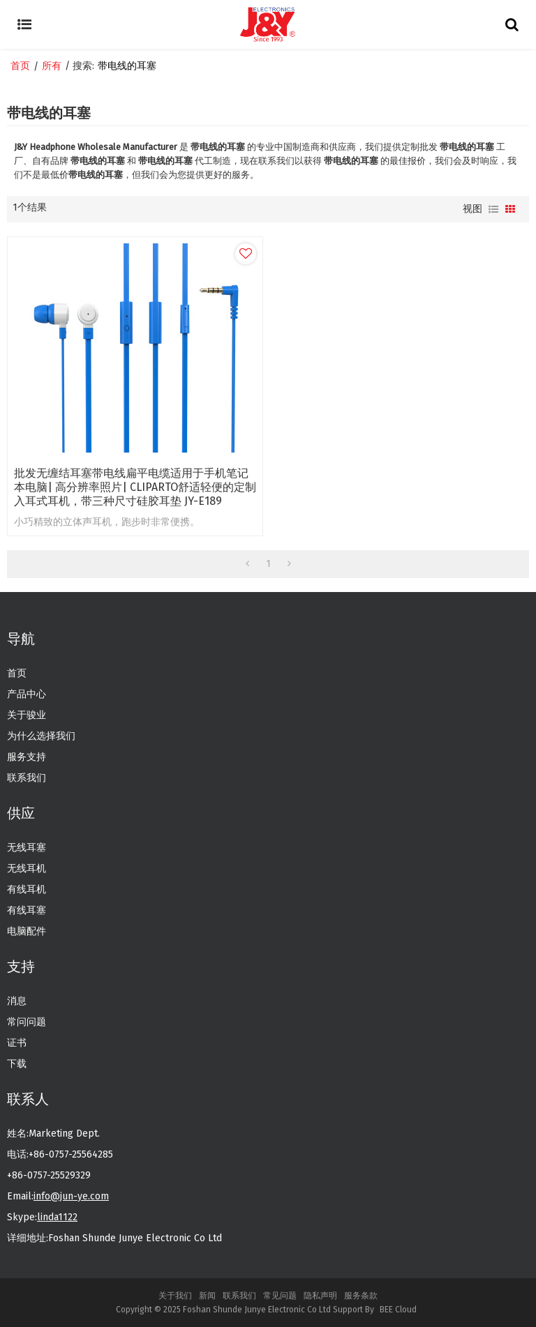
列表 (493, 209)
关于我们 (175, 1296)
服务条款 (361, 1296)
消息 (17, 1001)
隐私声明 (320, 1296)
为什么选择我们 (41, 736)
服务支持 (26, 757)
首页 (20, 66)
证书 (17, 1043)
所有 (51, 66)
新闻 (207, 1296)
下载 (17, 1064)
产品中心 (26, 694)
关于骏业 (26, 715)
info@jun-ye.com (71, 1196)
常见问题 (280, 1296)
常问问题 (26, 1022)
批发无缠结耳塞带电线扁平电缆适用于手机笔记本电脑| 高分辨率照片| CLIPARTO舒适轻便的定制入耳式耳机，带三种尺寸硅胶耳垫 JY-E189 (135, 487)
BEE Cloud (398, 1309)
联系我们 (26, 778)
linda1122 (57, 1217)
